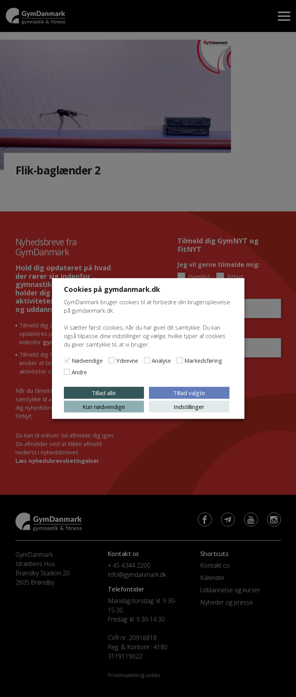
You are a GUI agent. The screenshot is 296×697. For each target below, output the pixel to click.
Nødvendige (87, 360)
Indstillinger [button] (189, 406)
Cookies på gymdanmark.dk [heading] (112, 289)
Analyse (161, 360)
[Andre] (67, 372)
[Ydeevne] (112, 360)
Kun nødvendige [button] (103, 406)
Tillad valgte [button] (189, 393)
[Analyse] (147, 360)
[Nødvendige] (67, 360)
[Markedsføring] (180, 360)
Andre (79, 372)
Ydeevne (127, 360)
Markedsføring (203, 360)
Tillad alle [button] (104, 393)
